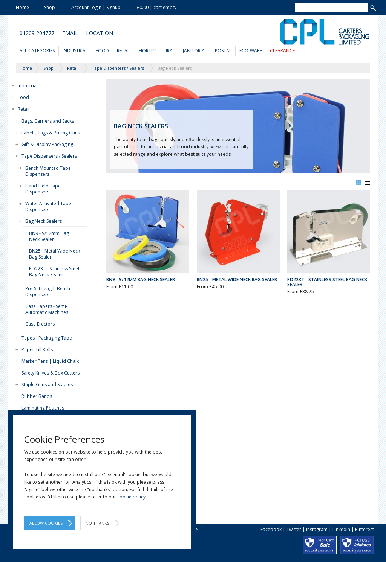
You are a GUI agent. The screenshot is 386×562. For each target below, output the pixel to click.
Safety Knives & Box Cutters (50, 373)
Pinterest (364, 529)
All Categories (37, 50)
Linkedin (341, 529)
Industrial (75, 50)
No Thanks (97, 523)
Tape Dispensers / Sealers (49, 156)
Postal (223, 50)
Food (102, 50)
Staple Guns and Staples (47, 384)
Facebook (271, 529)
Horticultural (157, 50)
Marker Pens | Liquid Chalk (50, 361)
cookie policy (131, 496)
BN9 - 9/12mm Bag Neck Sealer (49, 236)
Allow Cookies (46, 523)
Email (70, 33)
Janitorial (195, 50)
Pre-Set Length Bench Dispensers (47, 291)
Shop (49, 7)
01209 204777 (37, 33)
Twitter (293, 529)
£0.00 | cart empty (156, 7)
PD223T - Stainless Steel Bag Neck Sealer (54, 271)
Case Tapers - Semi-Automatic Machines (46, 309)
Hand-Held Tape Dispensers (43, 189)
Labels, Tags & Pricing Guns (50, 132)
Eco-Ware (250, 50)
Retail (124, 50)
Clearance (282, 50)
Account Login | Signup (96, 7)
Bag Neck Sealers (43, 221)
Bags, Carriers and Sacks (47, 121)
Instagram (317, 529)
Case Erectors (40, 324)
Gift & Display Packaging (47, 144)
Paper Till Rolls (37, 349)
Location (99, 33)
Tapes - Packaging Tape (46, 338)
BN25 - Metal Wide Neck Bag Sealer (54, 254)
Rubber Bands (36, 396)
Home (22, 7)
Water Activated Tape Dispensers (48, 206)
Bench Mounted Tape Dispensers (48, 171)
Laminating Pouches (42, 408)
